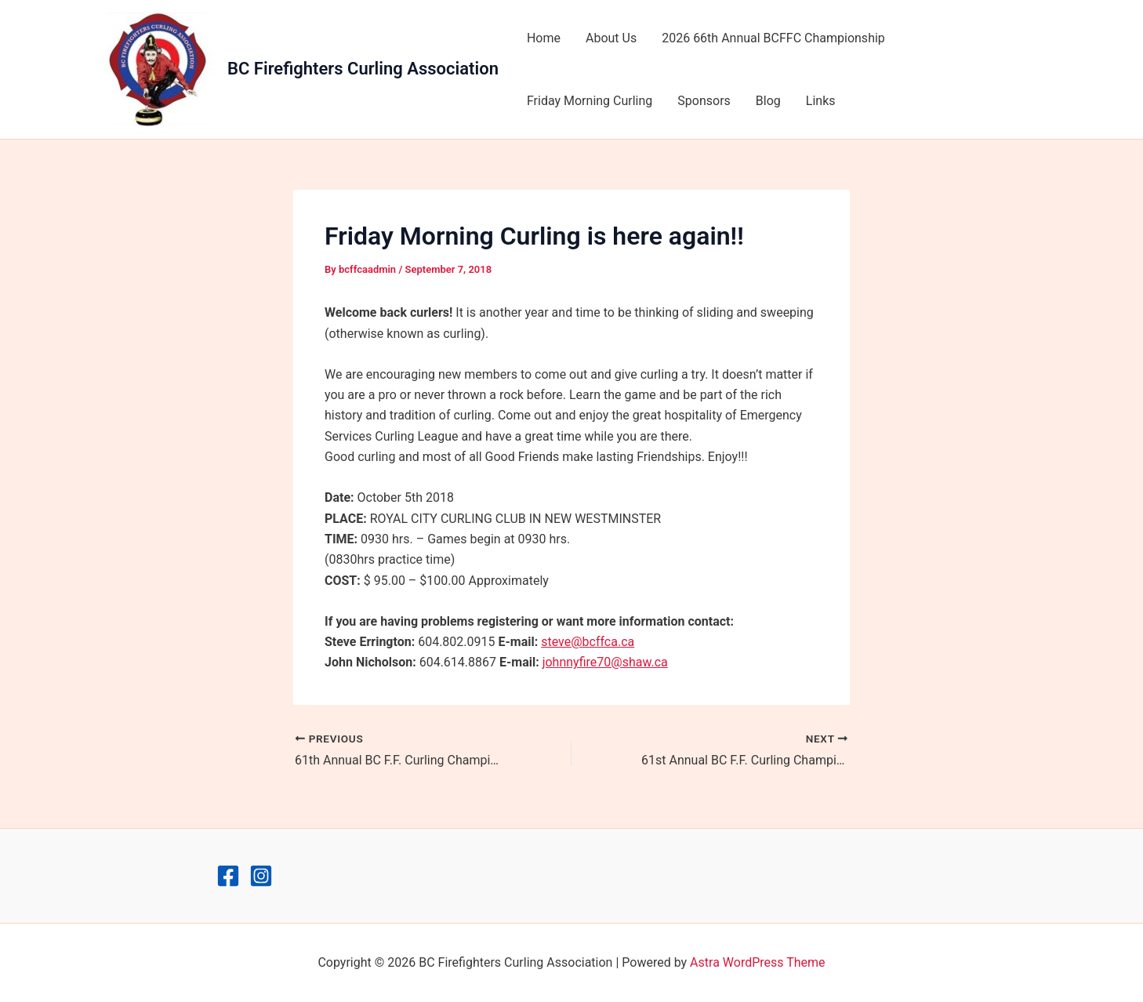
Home (544, 38)
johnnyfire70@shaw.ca (605, 662)
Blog (768, 100)
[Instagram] (261, 876)
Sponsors (704, 100)
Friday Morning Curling (589, 100)
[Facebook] (228, 876)
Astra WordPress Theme (757, 962)
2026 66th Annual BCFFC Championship (773, 38)
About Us (611, 38)
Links (821, 100)
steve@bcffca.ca (587, 641)
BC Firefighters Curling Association (363, 68)
